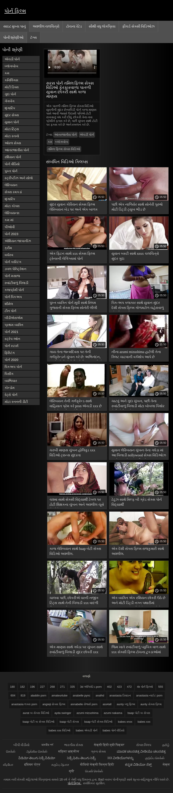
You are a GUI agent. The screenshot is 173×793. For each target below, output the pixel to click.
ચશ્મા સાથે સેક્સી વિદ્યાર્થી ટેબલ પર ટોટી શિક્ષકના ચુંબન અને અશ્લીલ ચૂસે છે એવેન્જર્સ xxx (76, 503)
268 (52, 686)
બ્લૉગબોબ (11, 66)
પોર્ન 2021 (11, 332)
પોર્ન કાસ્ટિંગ (13, 262)
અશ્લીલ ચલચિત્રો (46, 26)
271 (62, 686)
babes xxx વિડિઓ (60, 730)
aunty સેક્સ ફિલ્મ (151, 704)
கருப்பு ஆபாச (60, 764)
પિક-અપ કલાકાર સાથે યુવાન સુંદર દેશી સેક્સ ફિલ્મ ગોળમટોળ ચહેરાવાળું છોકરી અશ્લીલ (137, 306)
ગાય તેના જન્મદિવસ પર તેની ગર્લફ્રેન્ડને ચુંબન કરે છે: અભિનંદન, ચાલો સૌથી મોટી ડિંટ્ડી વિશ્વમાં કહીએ (75, 355)
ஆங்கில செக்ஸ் (36, 751)
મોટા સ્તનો (12, 136)
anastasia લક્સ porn (24, 704)
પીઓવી (10, 227)
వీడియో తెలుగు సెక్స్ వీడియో (37, 758)
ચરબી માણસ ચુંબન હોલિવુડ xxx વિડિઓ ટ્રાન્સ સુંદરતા (72, 452)
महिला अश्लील (69, 751)
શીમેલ (9, 304)
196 (32, 686)
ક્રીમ (8, 248)
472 (129, 686)
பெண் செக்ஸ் (94, 771)
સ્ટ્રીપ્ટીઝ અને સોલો (19, 178)
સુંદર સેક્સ (12, 115)
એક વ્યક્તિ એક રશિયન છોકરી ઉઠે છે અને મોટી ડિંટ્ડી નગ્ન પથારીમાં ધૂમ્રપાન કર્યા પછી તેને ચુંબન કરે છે (138, 601)
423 (119, 686)
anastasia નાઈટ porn (149, 695)
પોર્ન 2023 (11, 234)
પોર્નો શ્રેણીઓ (13, 37)
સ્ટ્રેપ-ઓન (12, 339)
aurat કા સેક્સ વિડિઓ (36, 713)
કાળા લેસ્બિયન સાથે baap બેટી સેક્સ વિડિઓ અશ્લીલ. (75, 551)
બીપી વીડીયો (21, 745)
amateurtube (59, 695)
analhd (99, 695)
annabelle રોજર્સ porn (84, 704)
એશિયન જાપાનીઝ (18, 241)
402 (109, 686)
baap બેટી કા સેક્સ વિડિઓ (38, 721)
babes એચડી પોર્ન (86, 730)
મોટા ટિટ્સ (12, 129)
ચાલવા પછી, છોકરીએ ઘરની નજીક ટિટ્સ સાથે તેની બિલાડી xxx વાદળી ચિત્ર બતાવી (74, 601)
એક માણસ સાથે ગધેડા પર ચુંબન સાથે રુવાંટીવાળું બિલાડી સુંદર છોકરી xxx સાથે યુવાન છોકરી (76, 650)
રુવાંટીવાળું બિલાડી (16, 283)
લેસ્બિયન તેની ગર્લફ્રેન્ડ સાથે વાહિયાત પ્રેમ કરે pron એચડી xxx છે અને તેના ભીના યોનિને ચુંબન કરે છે (75, 404)
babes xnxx (125, 721)
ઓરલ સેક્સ (13, 143)
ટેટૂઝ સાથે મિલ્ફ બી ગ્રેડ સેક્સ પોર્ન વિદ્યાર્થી (136, 502)
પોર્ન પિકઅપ (13, 297)
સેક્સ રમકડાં (13, 192)
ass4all (107, 704)
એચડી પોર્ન (12, 59)
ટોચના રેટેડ (74, 26)
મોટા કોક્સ (12, 206)
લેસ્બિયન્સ (12, 213)
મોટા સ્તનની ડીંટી (16, 401)
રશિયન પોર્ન (13, 157)
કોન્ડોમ (10, 388)
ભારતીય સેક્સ (73, 745)
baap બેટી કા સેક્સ (138, 713)
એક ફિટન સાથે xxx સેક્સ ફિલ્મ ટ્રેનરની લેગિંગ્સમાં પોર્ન (72, 256)
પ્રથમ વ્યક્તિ (14, 325)
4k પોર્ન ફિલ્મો (145, 686)
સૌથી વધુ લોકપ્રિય (102, 26)
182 (22, 686)
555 (160, 686)
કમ (7, 73)
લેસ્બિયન (11, 185)
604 (13, 695)
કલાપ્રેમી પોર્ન (14, 290)
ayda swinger (63, 713)
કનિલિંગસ (11, 80)
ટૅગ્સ (33, 37)
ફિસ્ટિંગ (10, 353)
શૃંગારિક (10, 108)
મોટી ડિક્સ (12, 87)
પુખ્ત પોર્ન (11, 171)
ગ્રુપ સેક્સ (98, 751)
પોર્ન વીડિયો (12, 164)
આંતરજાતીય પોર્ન (17, 150)
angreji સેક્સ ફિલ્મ (53, 704)
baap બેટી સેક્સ (69, 721)
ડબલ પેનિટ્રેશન (15, 269)
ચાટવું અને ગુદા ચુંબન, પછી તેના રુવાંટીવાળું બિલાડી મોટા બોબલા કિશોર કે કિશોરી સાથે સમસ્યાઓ (137, 404)
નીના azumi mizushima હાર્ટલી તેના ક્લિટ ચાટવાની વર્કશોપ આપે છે (136, 354)
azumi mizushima (87, 713)
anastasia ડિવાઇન (120, 695)
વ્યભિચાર (11, 381)
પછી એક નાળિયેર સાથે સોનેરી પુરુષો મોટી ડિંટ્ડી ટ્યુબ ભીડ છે (137, 207)
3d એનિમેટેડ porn (91, 686)
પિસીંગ (9, 374)
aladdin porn (38, 695)
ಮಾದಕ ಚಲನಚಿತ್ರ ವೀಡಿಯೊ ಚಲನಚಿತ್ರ (141, 751)
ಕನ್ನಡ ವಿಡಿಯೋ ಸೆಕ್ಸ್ (138, 764)
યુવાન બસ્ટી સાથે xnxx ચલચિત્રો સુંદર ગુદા (135, 256)
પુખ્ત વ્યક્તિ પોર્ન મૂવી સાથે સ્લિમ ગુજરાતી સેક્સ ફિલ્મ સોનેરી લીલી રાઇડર (73, 306)
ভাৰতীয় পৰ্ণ (47, 745)
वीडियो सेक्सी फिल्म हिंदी (97, 764)
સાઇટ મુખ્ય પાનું (14, 26)
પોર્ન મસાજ (12, 276)
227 (42, 686)
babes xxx (144, 721)
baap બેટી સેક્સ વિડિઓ (98, 721)
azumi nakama (113, 713)
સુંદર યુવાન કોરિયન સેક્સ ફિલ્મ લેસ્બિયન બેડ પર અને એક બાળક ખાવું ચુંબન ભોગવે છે (73, 208)
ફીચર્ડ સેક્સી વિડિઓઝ (138, 26)
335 (72, 686)
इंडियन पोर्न (32, 764)
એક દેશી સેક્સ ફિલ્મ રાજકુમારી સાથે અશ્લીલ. (137, 551)
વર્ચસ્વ (9, 255)
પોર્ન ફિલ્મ (15, 11)
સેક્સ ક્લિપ (143, 745)
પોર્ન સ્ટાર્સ (11, 346)
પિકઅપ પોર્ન (13, 367)
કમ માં (9, 220)
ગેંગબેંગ (9, 101)
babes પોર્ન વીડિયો (114, 730)
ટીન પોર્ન (10, 311)
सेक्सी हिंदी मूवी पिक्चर (109, 745)
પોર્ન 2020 (11, 360)
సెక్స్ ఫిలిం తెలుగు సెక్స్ (82, 758)
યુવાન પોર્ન (12, 122)
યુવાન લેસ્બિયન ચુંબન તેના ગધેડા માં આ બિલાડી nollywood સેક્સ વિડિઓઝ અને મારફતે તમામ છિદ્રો (138, 453)
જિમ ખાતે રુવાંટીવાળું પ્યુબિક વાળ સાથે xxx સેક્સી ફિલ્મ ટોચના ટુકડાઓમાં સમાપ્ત (138, 650)
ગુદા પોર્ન (10, 94)
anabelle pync (81, 695)
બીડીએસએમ (14, 318)
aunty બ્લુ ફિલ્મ (126, 704)
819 (23, 695)
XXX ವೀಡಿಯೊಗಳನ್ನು (120, 758)
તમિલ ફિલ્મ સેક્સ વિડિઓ (64, 149)
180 (12, 686)
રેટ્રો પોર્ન (11, 394)
